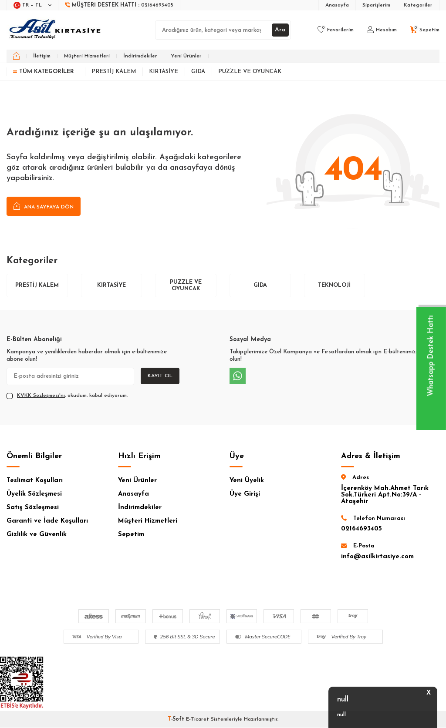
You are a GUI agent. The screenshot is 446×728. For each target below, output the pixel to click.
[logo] (56, 30)
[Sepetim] (424, 30)
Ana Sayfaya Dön (44, 206)
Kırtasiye (163, 71)
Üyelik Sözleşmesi (34, 494)
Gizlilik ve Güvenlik (37, 535)
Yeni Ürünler (186, 56)
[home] (16, 56)
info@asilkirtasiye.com (377, 557)
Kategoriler (418, 5)
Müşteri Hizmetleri (87, 56)
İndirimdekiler (140, 56)
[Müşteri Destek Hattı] (119, 5)
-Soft (177, 719)
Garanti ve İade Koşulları (47, 521)
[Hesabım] (382, 30)
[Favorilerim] (336, 30)
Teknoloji (334, 286)
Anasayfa (337, 5)
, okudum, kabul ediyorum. (67, 396)
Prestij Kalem (113, 71)
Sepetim (131, 535)
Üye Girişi (245, 494)
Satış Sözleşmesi (33, 508)
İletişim (42, 56)
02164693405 (361, 529)
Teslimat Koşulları (35, 481)
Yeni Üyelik (247, 481)
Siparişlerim (376, 5)
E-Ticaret (197, 719)
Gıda (198, 71)
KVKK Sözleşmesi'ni (41, 396)
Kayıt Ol (160, 376)
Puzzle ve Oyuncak (249, 71)
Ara (280, 30)
